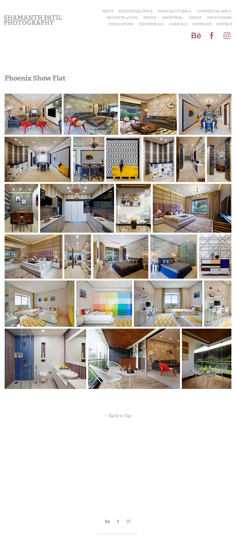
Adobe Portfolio (127, 534)
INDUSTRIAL (172, 18)
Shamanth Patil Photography (33, 20)
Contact (224, 24)
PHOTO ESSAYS (219, 18)
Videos (195, 18)
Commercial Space (214, 11)
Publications (121, 24)
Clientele (178, 24)
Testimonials (151, 24)
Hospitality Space (174, 11)
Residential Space (136, 11)
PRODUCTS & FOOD (122, 18)
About (108, 11)
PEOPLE (149, 18)
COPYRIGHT (202, 24)
